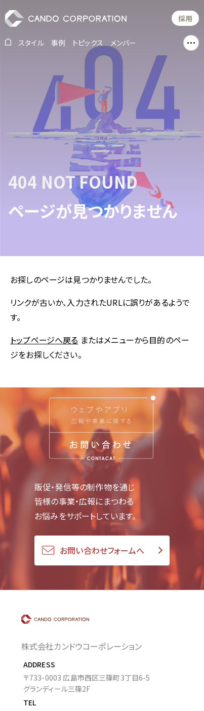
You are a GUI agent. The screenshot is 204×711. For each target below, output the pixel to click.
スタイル (31, 43)
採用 (185, 18)
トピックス (87, 43)
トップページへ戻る (44, 340)
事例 (58, 43)
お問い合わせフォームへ (102, 550)
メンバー (123, 43)
